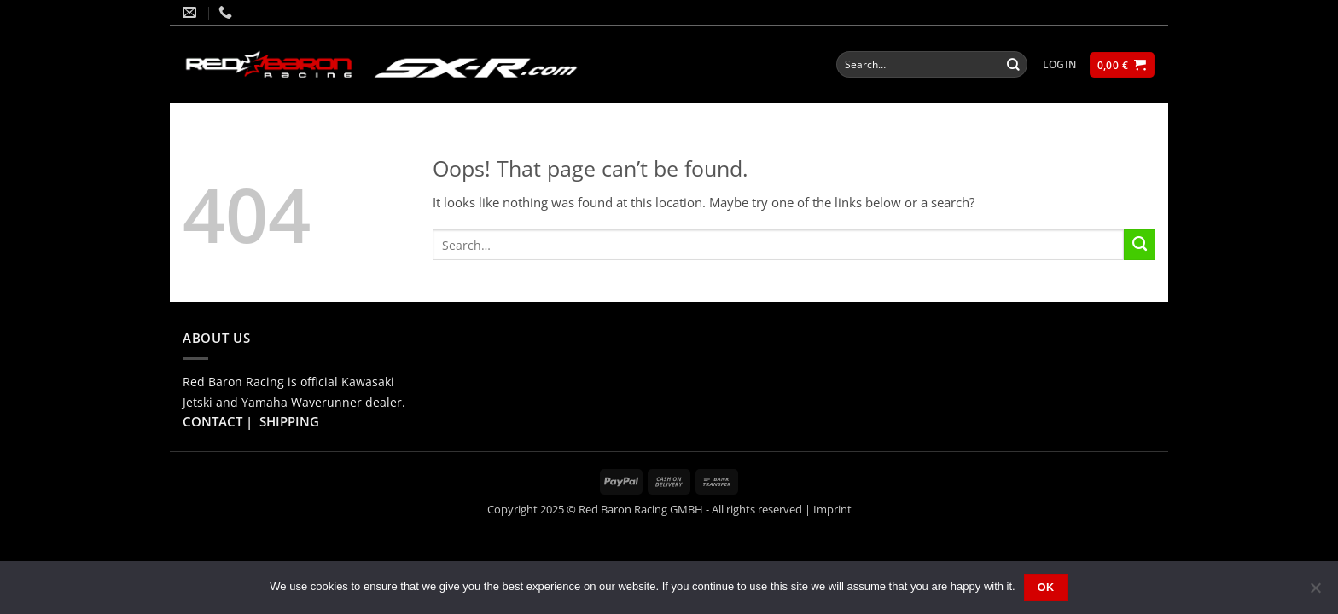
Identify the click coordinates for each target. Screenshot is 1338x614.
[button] (1060, 64)
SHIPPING (289, 421)
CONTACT (212, 421)
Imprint (832, 509)
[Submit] (1013, 64)
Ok (1046, 588)
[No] (1315, 592)
